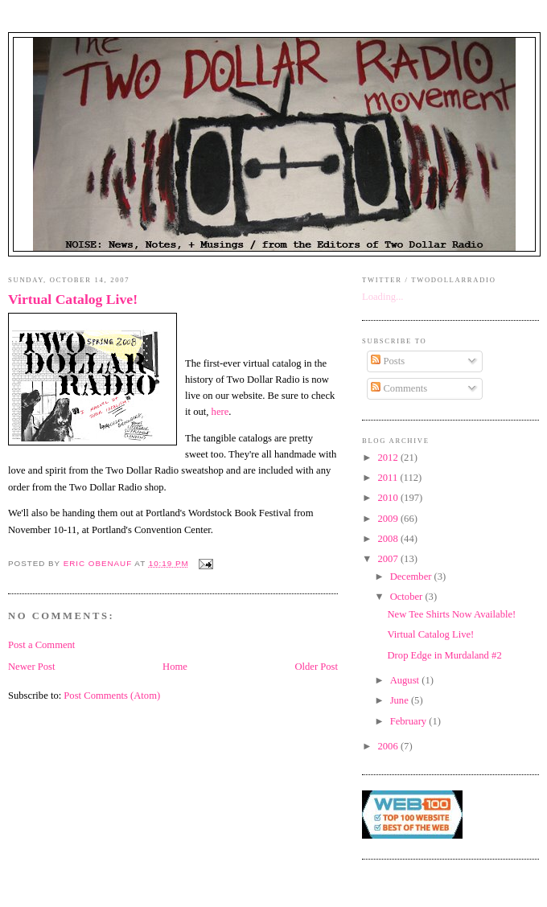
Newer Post (32, 666)
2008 (389, 538)
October (408, 596)
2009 (389, 518)
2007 (389, 558)
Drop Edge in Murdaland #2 (445, 655)
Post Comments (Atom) (112, 695)
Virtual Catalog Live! (73, 299)
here (220, 411)
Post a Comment (41, 644)
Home (174, 666)
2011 (389, 477)
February (410, 721)
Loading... (382, 296)
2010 (389, 497)
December (412, 576)
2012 (389, 457)
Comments (399, 388)
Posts (388, 361)
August (406, 680)
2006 (389, 746)
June (400, 700)
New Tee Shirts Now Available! (452, 614)
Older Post (316, 666)
